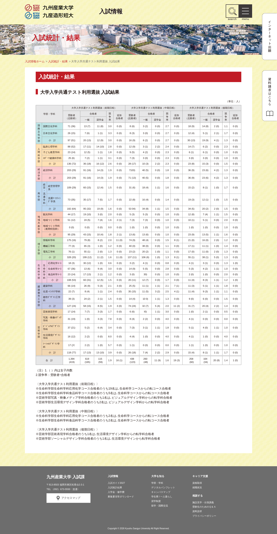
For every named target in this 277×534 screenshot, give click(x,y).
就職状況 (197, 487)
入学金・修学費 (116, 492)
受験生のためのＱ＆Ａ (204, 506)
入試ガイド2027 (116, 483)
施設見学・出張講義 (203, 502)
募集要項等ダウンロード (121, 496)
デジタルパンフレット (163, 487)
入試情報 (111, 11)
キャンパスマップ (160, 492)
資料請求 (197, 511)
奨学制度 (156, 501)
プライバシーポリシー (204, 516)
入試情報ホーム (35, 61)
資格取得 (197, 483)
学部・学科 (157, 483)
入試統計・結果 (58, 61)
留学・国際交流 (159, 505)
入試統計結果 (115, 487)
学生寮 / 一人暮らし (161, 496)
